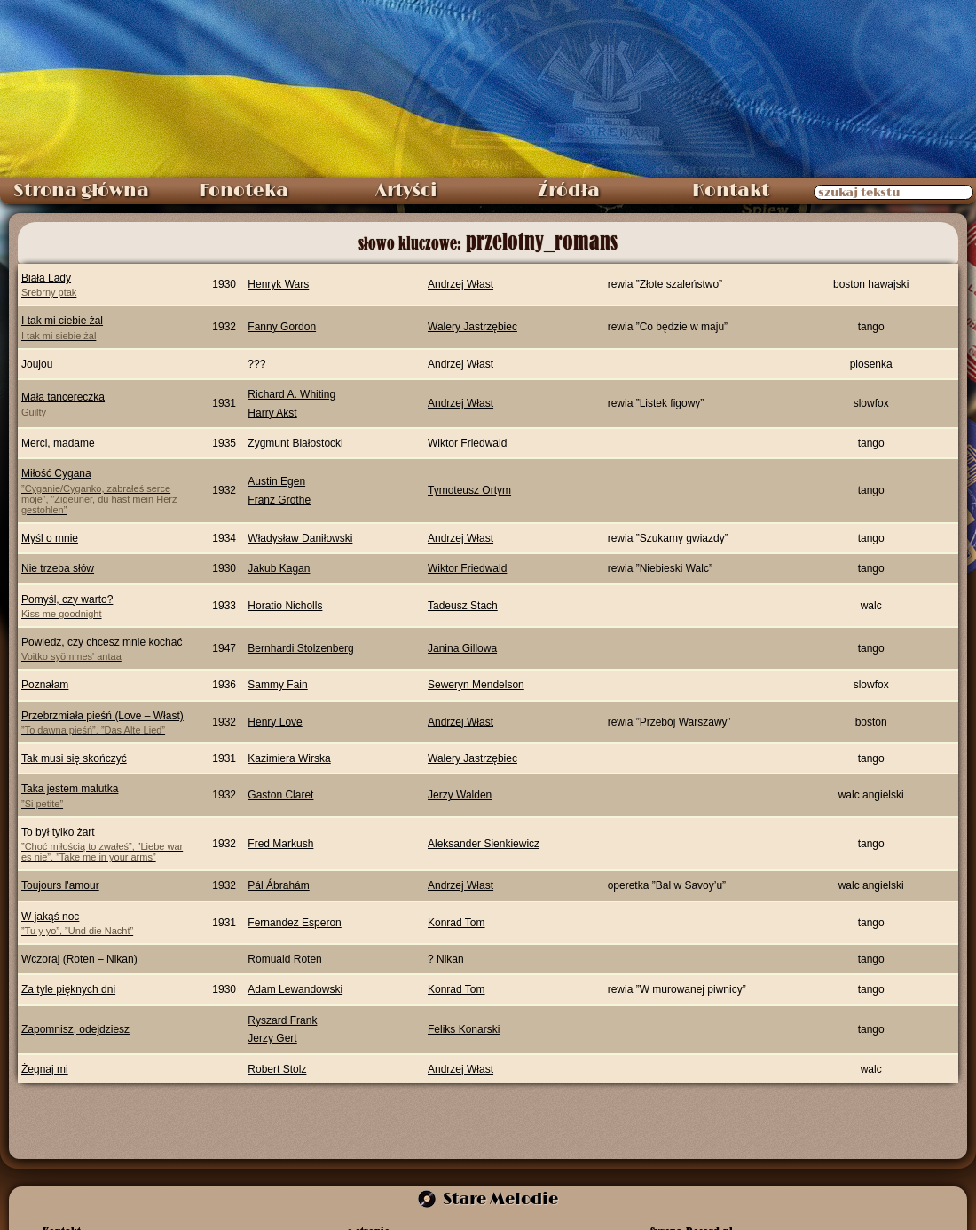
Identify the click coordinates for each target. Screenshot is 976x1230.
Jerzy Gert (272, 1038)
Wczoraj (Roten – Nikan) (79, 959)
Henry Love (275, 722)
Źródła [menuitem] (569, 191)
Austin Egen (276, 481)
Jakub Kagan (279, 568)
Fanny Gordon (282, 327)
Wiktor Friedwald (467, 443)
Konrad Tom (456, 923)
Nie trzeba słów (57, 568)
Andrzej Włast (460, 284)
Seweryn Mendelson (476, 684)
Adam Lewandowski (295, 989)
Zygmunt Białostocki (295, 443)
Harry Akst (272, 413)
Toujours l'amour (60, 885)
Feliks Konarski (464, 1029)
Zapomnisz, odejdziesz (75, 1029)
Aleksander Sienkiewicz (483, 843)
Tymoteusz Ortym (469, 490)
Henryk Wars (278, 284)
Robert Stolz (277, 1069)
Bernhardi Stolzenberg (300, 648)
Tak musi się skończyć (74, 758)
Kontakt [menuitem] (730, 191)
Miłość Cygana (105, 490)
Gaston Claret (280, 795)
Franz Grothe (279, 500)
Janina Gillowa (462, 648)
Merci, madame (58, 443)
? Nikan (446, 959)
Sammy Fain (277, 684)
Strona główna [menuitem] (81, 191)
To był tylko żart (105, 844)
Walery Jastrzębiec (472, 327)
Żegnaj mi (44, 1069)
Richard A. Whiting (291, 394)
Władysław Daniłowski (300, 538)
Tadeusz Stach (463, 605)
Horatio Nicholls (285, 605)
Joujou (36, 364)
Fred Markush (280, 843)
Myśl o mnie (49, 538)
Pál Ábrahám (278, 885)
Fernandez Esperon (294, 923)
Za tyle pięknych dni (68, 989)
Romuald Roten (284, 959)
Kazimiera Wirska (289, 758)
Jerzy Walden (460, 795)
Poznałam (44, 684)
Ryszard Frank (282, 1020)
